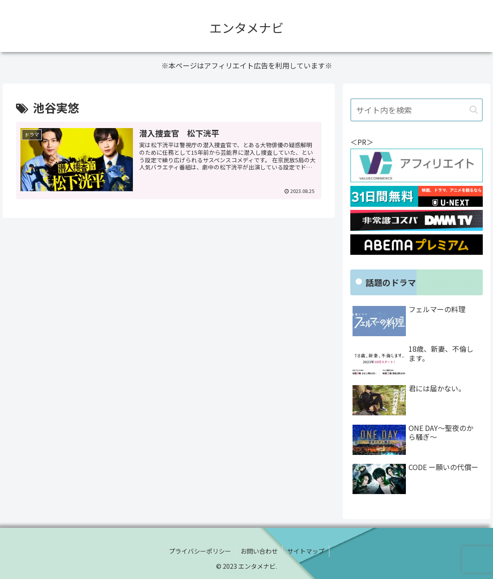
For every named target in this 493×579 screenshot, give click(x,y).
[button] (473, 110)
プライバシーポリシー (200, 551)
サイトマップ (306, 551)
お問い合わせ (259, 551)
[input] (416, 109)
